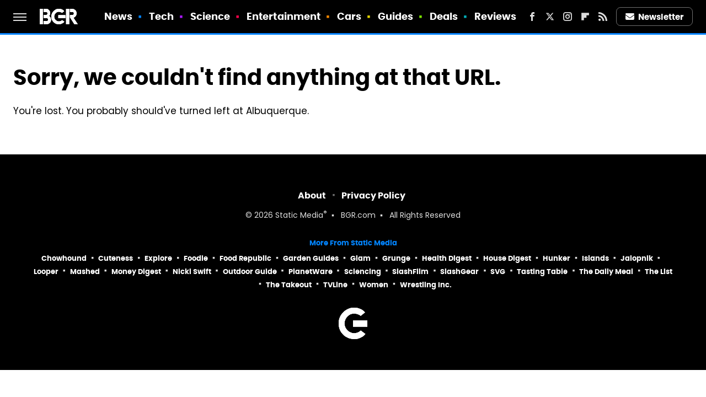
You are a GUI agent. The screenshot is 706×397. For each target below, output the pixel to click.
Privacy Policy (373, 195)
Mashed (85, 271)
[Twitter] (549, 16)
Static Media (299, 216)
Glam (360, 258)
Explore (158, 258)
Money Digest (136, 271)
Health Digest (447, 258)
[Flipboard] (585, 16)
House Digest (507, 258)
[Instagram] (567, 16)
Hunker (556, 258)
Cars (349, 16)
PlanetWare (310, 271)
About (312, 195)
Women (373, 284)
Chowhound (64, 258)
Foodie (196, 258)
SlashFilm (410, 271)
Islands (595, 258)
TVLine (335, 284)
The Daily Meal (606, 271)
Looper (46, 271)
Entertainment (283, 16)
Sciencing (362, 271)
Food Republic (245, 258)
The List (658, 271)
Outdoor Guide (250, 271)
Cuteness (115, 258)
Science (210, 16)
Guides (396, 16)
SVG (497, 271)
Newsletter (654, 17)
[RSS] (602, 16)
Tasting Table (542, 271)
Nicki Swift (192, 271)
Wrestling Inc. (426, 284)
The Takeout (289, 284)
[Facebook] (532, 16)
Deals (444, 16)
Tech (161, 16)
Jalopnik (637, 258)
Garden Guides (311, 258)
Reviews (495, 16)
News (118, 16)
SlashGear (459, 271)
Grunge (396, 258)
